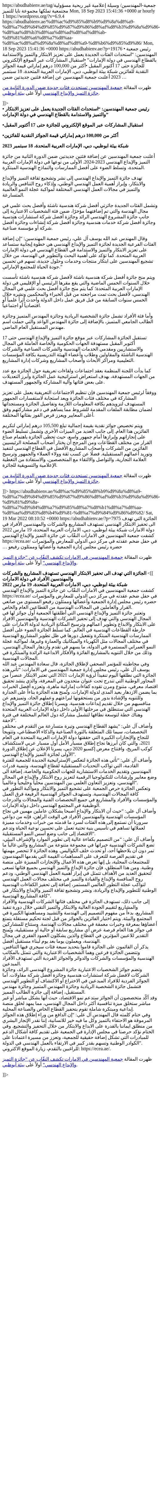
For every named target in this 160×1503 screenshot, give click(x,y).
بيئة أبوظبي (13, 93)
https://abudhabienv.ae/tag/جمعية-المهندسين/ (81, 540)
